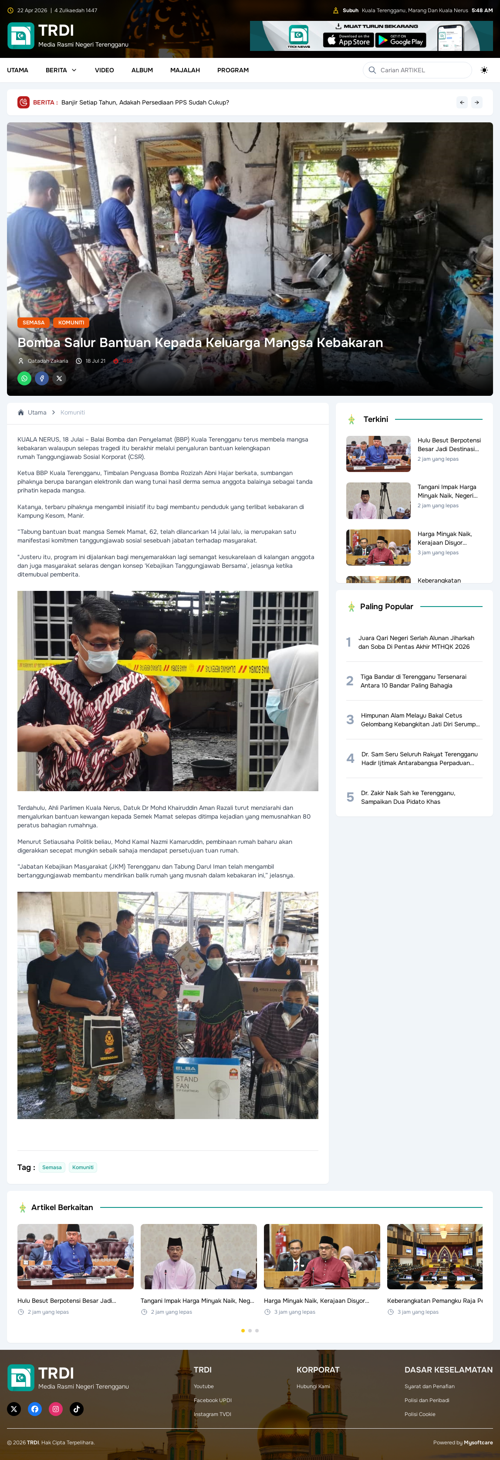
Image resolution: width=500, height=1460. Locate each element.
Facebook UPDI (213, 1400)
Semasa (33, 322)
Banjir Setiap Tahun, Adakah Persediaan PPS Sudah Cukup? (145, 102)
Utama (17, 70)
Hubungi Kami (313, 1386)
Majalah (185, 70)
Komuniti (71, 322)
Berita (62, 70)
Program (233, 70)
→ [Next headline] (477, 102)
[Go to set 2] (250, 1330)
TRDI (33, 1442)
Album (142, 70)
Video (104, 70)
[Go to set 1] (243, 1330)
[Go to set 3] (257, 1330)
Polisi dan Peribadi (427, 1400)
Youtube (204, 1386)
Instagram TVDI (212, 1414)
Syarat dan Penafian (430, 1386)
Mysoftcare (478, 1442)
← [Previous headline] (462, 102)
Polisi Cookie (420, 1414)
